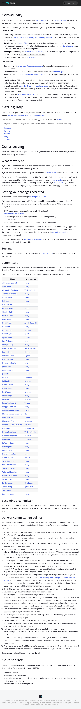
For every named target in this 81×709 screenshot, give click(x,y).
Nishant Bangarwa (9, 436)
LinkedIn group (59, 71)
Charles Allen (7, 308)
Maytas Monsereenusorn (12, 414)
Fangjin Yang (7, 345)
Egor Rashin (7, 337)
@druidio (32, 57)
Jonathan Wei (7, 370)
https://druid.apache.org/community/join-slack (33, 37)
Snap (27, 308)
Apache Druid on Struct (27, 94)
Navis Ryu (6, 428)
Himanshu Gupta (9, 363)
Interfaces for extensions (14, 214)
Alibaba (28, 305)
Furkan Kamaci (8, 355)
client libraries (59, 183)
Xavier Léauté (7, 483)
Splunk (27, 341)
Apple (27, 297)
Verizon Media (30, 290)
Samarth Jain (7, 457)
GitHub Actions (47, 253)
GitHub (43, 20)
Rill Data (7, 139)
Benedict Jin (7, 305)
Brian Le (5, 301)
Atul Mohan (7, 297)
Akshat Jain (6, 286)
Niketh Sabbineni (9, 432)
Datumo (7, 131)
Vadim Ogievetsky (9, 476)
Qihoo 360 (29, 486)
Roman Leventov (9, 454)
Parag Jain (6, 439)
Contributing (68, 46)
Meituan (28, 330)
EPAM (27, 443)
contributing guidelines (33, 239)
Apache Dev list (60, 20)
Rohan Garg (7, 450)
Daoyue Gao (7, 330)
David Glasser (7, 323)
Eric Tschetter (7, 341)
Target (27, 403)
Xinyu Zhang (7, 486)
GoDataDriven (30, 348)
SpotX (27, 334)
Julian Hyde (6, 374)
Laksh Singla (7, 396)
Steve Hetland (8, 461)
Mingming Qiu (8, 421)
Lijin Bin (5, 399)
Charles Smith (7, 312)
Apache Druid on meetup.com (32, 74)
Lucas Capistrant (9, 403)
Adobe (27, 417)
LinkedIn (28, 425)
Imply (6, 136)
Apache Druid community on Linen (34, 86)
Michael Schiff (7, 417)
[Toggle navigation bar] (3, 3)
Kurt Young (6, 392)
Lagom (27, 355)
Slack (37, 20)
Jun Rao (5, 377)
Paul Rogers (7, 446)
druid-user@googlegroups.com (30, 66)
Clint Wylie (6, 319)
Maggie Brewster (9, 406)
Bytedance (29, 421)
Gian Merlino (7, 359)
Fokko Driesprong (9, 348)
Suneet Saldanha (9, 465)
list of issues (51, 173)
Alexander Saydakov (10, 290)
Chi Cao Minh (7, 315)
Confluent (29, 377)
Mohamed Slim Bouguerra (12, 425)
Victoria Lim (7, 479)
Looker (27, 374)
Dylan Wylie (7, 334)
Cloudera (7, 128)
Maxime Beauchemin (10, 410)
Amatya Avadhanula (10, 294)
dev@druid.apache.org (34, 51)
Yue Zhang (6, 490)
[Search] (70, 3)
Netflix (27, 414)
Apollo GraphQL (31, 323)
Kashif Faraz (7, 388)
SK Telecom (29, 428)
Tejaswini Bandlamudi (11, 472)
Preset (27, 410)
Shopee (28, 352)
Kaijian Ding (7, 381)
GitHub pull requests (37, 197)
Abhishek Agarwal (9, 283)
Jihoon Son (6, 366)
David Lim (6, 326)
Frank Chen (6, 352)
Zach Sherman (8, 494)
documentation (56, 180)
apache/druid (23, 43)
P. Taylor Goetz (8, 443)
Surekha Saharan (9, 468)
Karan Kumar (7, 385)
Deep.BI (7, 134)
